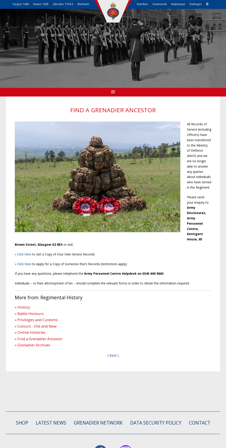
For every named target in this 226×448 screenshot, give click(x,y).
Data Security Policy (155, 423)
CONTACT (199, 423)
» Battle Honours (29, 313)
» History (22, 307)
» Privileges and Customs (36, 319)
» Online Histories (30, 332)
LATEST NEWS (51, 423)
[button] (113, 92)
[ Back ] (113, 355)
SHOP (22, 423)
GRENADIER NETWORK (98, 423)
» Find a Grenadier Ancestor (38, 338)
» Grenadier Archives (32, 345)
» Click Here (23, 254)
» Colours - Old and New (35, 326)
